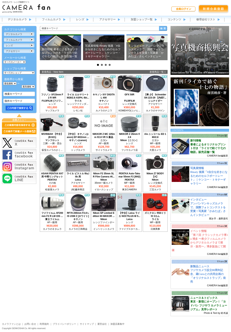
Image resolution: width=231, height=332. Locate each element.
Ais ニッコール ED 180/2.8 (155, 136)
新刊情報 (195, 140)
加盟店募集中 (117, 324)
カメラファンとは (11, 324)
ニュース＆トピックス (204, 297)
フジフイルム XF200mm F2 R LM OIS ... (52, 214)
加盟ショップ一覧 (142, 19)
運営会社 (102, 324)
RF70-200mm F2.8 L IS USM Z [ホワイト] (78, 214)
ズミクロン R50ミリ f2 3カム (155, 214)
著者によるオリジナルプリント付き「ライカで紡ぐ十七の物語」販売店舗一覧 (208, 148)
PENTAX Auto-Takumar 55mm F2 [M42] (129, 175)
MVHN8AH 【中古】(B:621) (52, 136)
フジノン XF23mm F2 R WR (52, 96)
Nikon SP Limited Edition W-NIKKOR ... (104, 214)
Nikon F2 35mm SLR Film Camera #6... (104, 175)
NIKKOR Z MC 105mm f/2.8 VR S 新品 (103, 136)
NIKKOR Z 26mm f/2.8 (129, 136)
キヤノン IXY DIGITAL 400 (104, 96)
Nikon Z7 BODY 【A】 (155, 175)
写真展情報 (197, 168)
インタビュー (198, 199)
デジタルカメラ (17, 19)
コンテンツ (174, 19)
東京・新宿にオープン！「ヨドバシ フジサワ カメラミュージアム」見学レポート (208, 305)
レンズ (80, 19)
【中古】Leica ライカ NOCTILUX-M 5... (129, 214)
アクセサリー (107, 19)
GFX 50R (129, 94)
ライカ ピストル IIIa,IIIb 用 (78, 175)
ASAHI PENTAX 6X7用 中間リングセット (52, 175)
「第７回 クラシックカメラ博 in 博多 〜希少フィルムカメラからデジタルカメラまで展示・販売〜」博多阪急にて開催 (200, 243)
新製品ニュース (199, 266)
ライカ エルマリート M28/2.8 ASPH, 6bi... (78, 96)
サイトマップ (87, 324)
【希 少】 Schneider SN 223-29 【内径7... (155, 96)
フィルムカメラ (51, 19)
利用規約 (44, 324)
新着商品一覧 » (158, 72)
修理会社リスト (205, 19)
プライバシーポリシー (64, 324)
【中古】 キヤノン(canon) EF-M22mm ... (78, 136)
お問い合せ (30, 324)
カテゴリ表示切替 (31, 34)
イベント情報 (198, 231)
